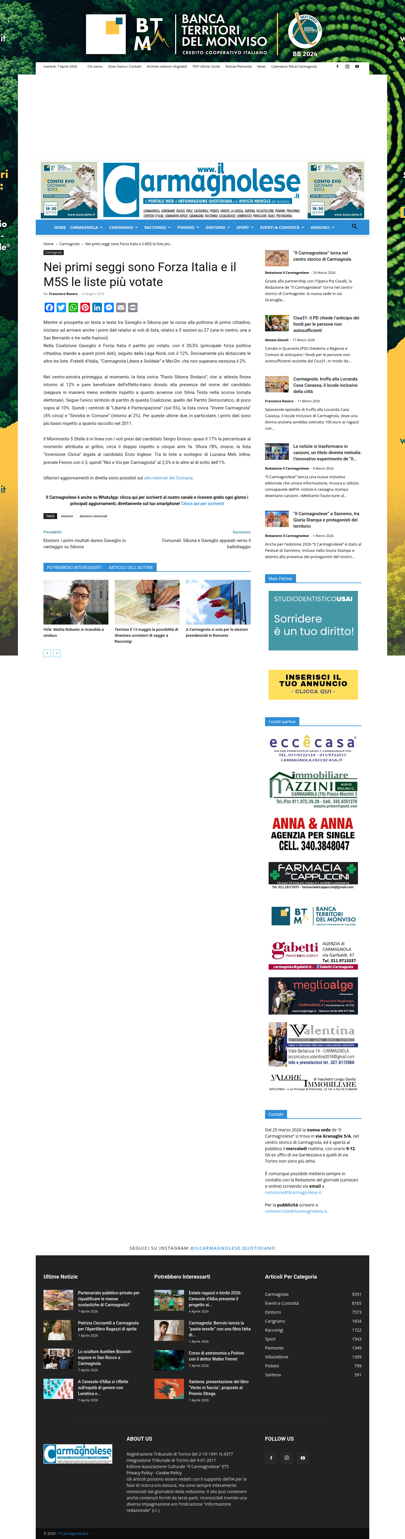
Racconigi (157, 227)
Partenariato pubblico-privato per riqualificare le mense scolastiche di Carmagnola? (109, 1298)
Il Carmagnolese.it (73, 1533)
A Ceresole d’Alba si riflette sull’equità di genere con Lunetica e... (103, 1387)
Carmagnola (86, 227)
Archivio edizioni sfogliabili (167, 66)
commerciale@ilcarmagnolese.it (296, 1211)
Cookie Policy (169, 1473)
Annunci (322, 227)
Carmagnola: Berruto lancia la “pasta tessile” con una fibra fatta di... (220, 1329)
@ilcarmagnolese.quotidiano (232, 1248)
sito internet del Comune (168, 478)
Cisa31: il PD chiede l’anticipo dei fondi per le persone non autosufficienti (326, 324)
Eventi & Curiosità (282, 227)
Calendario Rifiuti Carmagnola (294, 66)
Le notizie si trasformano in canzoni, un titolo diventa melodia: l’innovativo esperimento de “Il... (327, 453)
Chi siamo (95, 66)
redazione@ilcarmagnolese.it (293, 1192)
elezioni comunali (93, 516)
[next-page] (56, 653)
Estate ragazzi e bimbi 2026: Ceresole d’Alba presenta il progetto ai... (215, 1298)
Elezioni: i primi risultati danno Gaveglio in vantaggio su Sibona (84, 543)
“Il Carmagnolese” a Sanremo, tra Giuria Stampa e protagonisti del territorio (326, 520)
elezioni (67, 516)
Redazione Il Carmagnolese (287, 272)
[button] (354, 227)
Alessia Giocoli (277, 340)
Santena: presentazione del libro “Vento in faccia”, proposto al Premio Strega (219, 1387)
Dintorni (218, 227)
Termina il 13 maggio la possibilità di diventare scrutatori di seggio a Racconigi (146, 635)
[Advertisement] (202, 115)
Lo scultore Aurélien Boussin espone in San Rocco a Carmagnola (104, 1357)
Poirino (188, 227)
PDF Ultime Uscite (206, 66)
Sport (245, 227)
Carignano (123, 227)
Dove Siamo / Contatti (124, 66)
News (261, 66)
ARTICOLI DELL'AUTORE (131, 567)
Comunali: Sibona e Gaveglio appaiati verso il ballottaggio (206, 543)
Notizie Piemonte (238, 66)
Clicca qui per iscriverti (202, 503)
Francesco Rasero (63, 293)
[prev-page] (47, 653)
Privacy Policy (139, 1473)
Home (60, 227)
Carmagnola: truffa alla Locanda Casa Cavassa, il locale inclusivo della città (325, 385)
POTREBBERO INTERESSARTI (74, 567)
